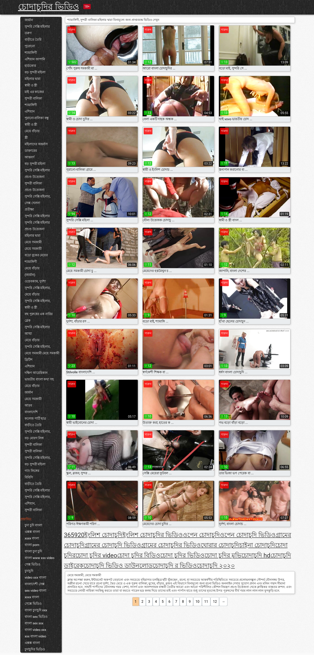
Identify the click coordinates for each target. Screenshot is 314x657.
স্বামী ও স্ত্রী (31, 85)
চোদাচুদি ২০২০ (216, 565)
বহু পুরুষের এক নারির (39, 314)
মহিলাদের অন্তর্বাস (36, 144)
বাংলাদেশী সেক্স (34, 584)
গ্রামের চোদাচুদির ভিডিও (171, 545)
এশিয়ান (30, 111)
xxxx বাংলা (32, 538)
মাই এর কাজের (34, 92)
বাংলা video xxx (35, 630)
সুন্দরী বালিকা (33, 98)
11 (206, 602)
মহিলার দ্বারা (32, 79)
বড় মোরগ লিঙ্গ (34, 438)
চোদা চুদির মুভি (223, 555)
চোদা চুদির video (96, 555)
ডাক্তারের (31, 151)
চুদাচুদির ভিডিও (35, 649)
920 (79, 535)
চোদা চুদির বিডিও (138, 555)
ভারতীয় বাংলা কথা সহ (39, 379)
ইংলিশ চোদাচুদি (103, 535)
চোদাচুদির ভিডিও (48, 7)
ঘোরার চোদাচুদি (220, 545)
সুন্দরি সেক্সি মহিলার (37, 27)
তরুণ (28, 33)
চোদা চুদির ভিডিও (182, 555)
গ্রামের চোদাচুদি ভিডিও (113, 545)
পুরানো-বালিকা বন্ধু (37, 118)
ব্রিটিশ (28, 360)
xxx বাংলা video (35, 636)
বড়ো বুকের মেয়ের (36, 255)
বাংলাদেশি (31, 412)
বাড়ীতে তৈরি (33, 40)
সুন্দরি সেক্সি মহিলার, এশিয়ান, (37, 500)
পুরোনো (30, 46)
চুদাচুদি (29, 571)
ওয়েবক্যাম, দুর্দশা (35, 281)
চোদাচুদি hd (255, 555)
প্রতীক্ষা (29, 209)
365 (69, 535)
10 (198, 602)
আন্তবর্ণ (29, 157)
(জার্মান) (30, 275)
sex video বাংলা (35, 591)
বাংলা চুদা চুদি (33, 551)
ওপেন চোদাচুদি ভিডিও (248, 535)
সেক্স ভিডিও (32, 564)
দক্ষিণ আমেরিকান (36, 373)
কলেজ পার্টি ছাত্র (35, 419)
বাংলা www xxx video (39, 558)
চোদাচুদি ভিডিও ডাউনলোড (118, 565)
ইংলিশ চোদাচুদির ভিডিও (153, 535)
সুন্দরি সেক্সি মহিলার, (37, 196)
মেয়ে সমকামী (33, 242)
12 (215, 602)
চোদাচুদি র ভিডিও (175, 565)
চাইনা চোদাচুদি (257, 545)
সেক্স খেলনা (32, 203)
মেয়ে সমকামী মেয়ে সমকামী (42, 353)
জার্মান (29, 20)
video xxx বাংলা (35, 577)
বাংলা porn (32, 545)
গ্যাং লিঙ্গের (32, 471)
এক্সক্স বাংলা (32, 532)
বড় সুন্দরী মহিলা (35, 72)
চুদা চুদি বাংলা (33, 525)
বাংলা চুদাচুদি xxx (36, 610)
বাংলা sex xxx (34, 623)
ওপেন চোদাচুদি (201, 535)
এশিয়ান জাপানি (35, 59)
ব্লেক (28, 321)
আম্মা (28, 334)
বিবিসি (29, 477)
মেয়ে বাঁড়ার (32, 131)
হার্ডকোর (30, 66)
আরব (28, 405)
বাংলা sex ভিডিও (36, 617)
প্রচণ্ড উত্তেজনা (34, 177)
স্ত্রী (26, 138)
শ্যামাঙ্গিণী (31, 53)
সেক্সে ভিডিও (33, 604)
